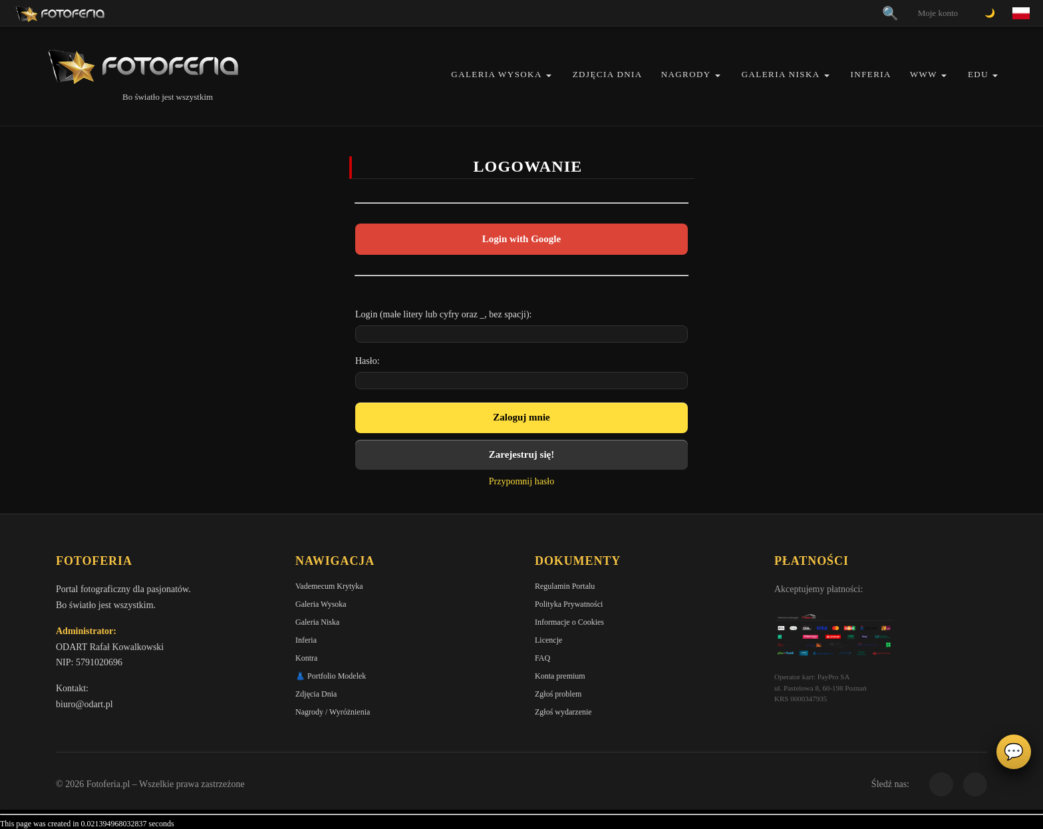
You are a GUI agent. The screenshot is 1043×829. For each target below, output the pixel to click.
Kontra (306, 658)
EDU (978, 74)
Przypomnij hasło (521, 481)
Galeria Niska (781, 74)
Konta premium (560, 676)
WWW (923, 74)
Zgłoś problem (558, 694)
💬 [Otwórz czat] (1014, 751)
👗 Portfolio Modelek (330, 676)
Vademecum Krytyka (329, 586)
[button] (548, 76)
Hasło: (367, 361)
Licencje (548, 640)
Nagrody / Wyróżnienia (332, 712)
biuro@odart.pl (84, 704)
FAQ (542, 658)
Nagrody (686, 74)
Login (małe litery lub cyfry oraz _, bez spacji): (443, 314)
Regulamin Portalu (565, 586)
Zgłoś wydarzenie (563, 712)
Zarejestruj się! (521, 454)
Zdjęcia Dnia (608, 74)
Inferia (871, 74)
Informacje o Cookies (569, 622)
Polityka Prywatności (569, 604)
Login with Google (521, 239)
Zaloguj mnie (521, 417)
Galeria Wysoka (496, 74)
